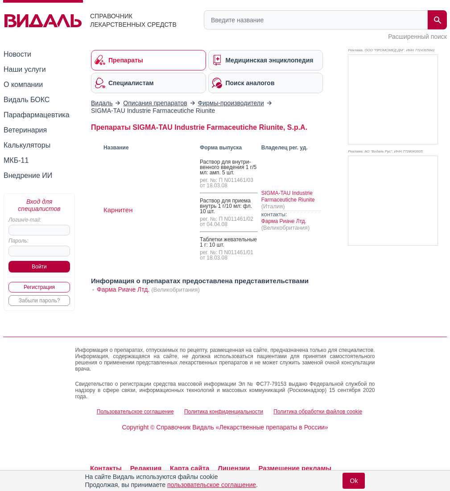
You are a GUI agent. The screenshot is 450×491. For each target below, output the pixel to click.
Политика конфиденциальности (223, 411)
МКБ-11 (16, 160)
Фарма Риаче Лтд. (283, 221)
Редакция (146, 468)
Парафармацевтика (37, 115)
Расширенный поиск (417, 36)
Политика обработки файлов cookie (317, 411)
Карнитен (117, 210)
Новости (17, 54)
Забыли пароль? (39, 300)
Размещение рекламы (294, 468)
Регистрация (39, 287)
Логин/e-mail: (24, 220)
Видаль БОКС (27, 99)
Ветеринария (25, 130)
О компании (23, 84)
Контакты (106, 468)
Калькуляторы (27, 145)
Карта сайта (189, 468)
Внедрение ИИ (28, 175)
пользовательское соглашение (211, 484)
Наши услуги (25, 69)
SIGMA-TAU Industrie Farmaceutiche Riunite (288, 196)
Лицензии (234, 468)
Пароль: (18, 241)
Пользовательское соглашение (135, 411)
